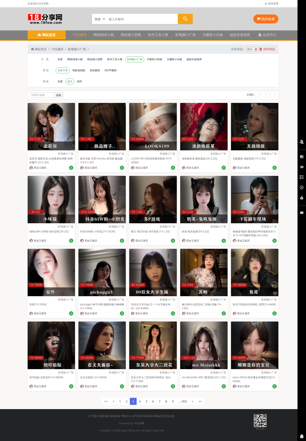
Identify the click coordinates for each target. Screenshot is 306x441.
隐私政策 (115, 416)
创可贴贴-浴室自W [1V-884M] (46, 377)
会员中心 (267, 34)
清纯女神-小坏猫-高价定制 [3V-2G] (48, 231)
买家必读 (148, 416)
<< (106, 401)
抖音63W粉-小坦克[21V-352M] (97, 231)
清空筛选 (267, 49)
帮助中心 (126, 416)
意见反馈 (169, 416)
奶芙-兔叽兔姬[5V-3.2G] (195, 231)
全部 (60, 59)
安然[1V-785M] (38, 304)
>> (200, 401)
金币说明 (137, 416)
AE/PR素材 (111, 70)
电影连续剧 (78, 70)
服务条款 (104, 416)
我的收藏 (266, 19)
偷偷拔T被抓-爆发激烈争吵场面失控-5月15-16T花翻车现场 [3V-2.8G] (254, 233)
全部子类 (63, 70)
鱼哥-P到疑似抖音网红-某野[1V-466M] (254, 304)
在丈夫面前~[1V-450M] (93, 377)
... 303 (182, 401)
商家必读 (159, 416)
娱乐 (252, 49)
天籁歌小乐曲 (213, 34)
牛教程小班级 (154, 59)
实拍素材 (95, 70)
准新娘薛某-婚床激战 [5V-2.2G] (199, 158)
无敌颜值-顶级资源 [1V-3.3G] (249, 158)
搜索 (58, 95)
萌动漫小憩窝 (131, 34)
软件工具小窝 (158, 34)
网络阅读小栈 (104, 34)
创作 (79, 81)
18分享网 (139, 423)
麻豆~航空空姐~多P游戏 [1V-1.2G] (150, 231)
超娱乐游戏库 (240, 34)
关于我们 (93, 416)
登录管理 (271, 3)
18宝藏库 (80, 34)
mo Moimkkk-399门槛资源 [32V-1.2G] (204, 377)
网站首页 (39, 49)
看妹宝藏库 (38, 167)
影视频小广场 (185, 34)
